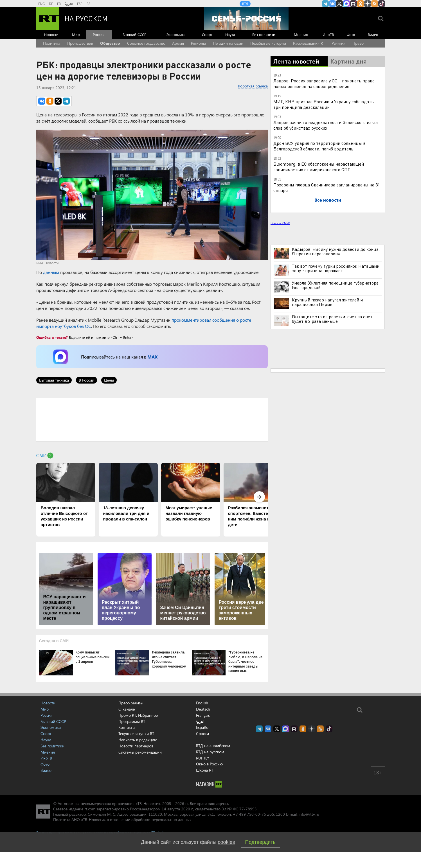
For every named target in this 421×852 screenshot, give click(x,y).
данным (51, 272)
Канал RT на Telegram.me (325, 3)
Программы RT (131, 721)
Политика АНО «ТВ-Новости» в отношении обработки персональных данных (122, 819)
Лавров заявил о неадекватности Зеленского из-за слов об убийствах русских (325, 125)
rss (374, 3)
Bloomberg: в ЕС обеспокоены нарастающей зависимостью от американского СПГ (318, 166)
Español (202, 727)
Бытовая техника (54, 380)
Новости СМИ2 (280, 223)
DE (51, 3)
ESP (79, 3)
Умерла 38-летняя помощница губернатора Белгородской (335, 285)
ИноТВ (328, 34)
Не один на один (228, 43)
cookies (226, 842)
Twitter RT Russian (339, 3)
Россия (99, 34)
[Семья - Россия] (246, 18)
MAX (152, 357)
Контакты (126, 727)
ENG (41, 3)
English (202, 703)
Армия (178, 43)
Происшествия (80, 43)
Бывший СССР (134, 34)
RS (88, 3)
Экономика (176, 34)
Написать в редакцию (137, 739)
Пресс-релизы (130, 703)
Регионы (198, 43)
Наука (230, 34)
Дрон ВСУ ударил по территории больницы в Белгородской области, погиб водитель (319, 146)
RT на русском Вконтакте (332, 3)
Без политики (263, 34)
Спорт (207, 34)
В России (86, 380)
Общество (110, 43)
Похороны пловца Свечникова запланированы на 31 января (326, 187)
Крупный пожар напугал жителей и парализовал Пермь (327, 301)
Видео (373, 34)
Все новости (327, 200)
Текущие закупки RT (136, 733)
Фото (351, 34)
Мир (76, 34)
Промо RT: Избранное (138, 715)
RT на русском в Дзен (367, 3)
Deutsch (203, 709)
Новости (51, 34)
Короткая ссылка (253, 86)
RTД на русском (210, 751)
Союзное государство (146, 43)
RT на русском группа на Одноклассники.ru (360, 3)
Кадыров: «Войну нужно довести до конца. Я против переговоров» (336, 251)
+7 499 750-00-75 (249, 814)
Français (203, 715)
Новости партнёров (135, 746)
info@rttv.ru (309, 814)
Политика (51, 43)
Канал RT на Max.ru (346, 3)
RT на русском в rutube (353, 3)
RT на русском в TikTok (381, 3)
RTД (245, 3)
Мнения (301, 34)
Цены (109, 380)
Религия (338, 43)
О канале (126, 709)
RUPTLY (202, 758)
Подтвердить (260, 842)
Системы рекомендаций (140, 752)
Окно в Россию (209, 764)
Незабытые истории (268, 43)
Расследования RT (309, 43)
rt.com (89, 809)
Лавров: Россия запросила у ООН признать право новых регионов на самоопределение (324, 83)
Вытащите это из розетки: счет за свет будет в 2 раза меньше (332, 318)
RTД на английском (213, 745)
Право (358, 43)
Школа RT (204, 770)
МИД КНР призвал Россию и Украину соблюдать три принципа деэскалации (323, 104)
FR (59, 3)
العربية (69, 3)
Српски (202, 733)
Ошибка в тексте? (52, 337)
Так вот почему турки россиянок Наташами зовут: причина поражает (335, 268)
